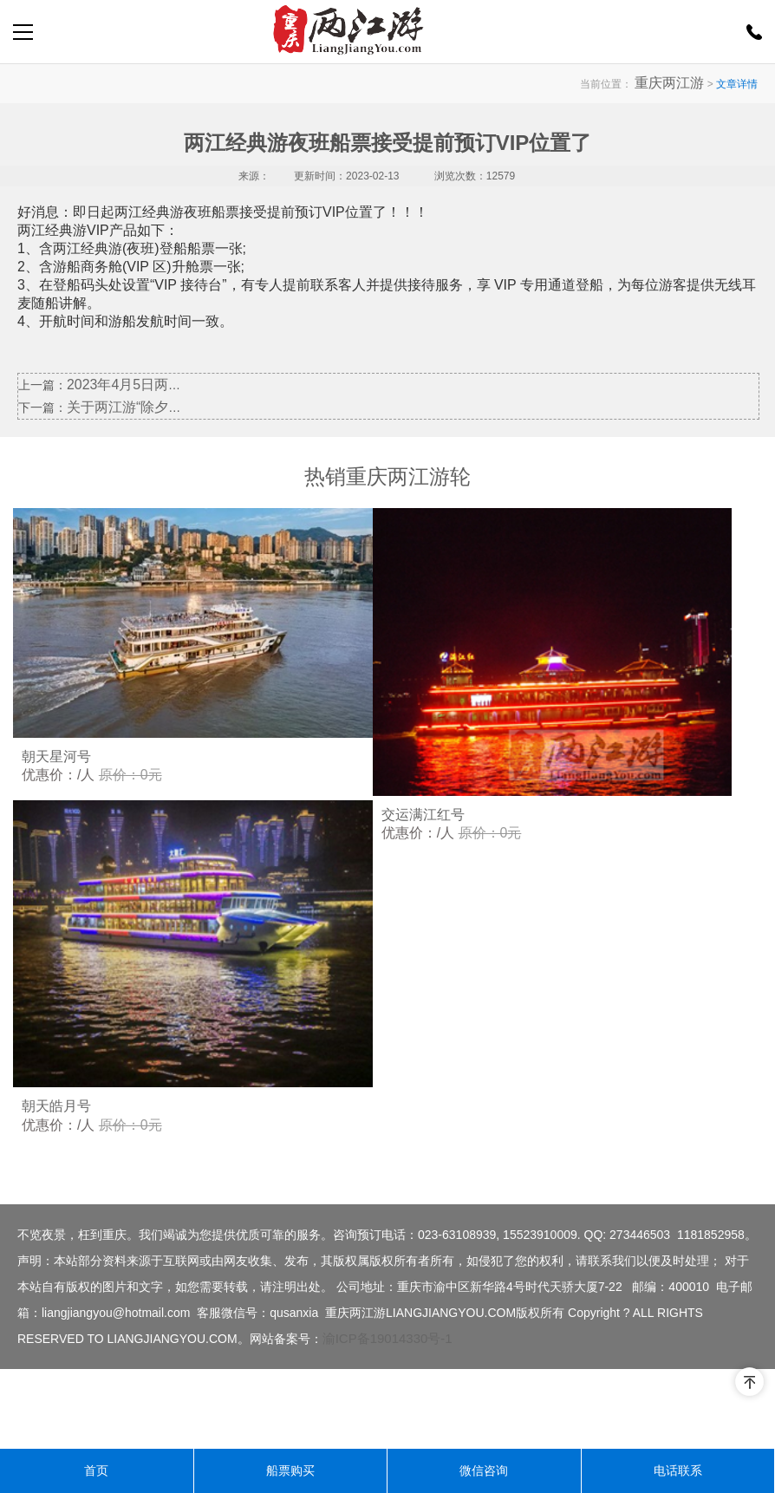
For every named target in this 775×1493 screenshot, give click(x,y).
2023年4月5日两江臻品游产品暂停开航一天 (184, 384)
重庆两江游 (678, 83)
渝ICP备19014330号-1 (387, 1418)
